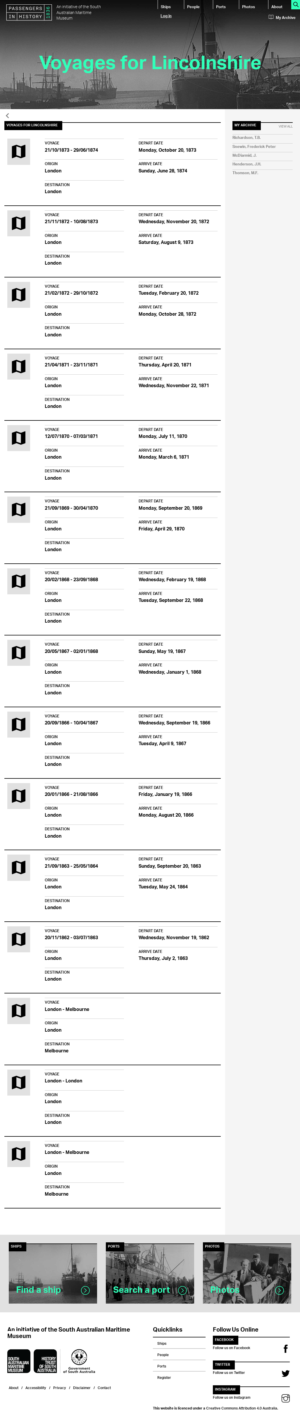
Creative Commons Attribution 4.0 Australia (241, 1407)
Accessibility (35, 1387)
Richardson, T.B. (246, 138)
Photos (248, 6)
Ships (166, 6)
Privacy (59, 1387)
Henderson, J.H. (246, 164)
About (276, 6)
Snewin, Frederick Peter (254, 147)
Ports (221, 6)
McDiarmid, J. (244, 155)
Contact (104, 1387)
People (193, 6)
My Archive (282, 18)
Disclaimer (82, 1387)
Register (164, 1377)
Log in (166, 15)
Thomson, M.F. (245, 173)
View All (286, 126)
